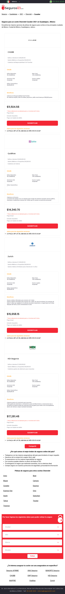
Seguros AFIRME (12, 571)
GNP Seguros (32, 576)
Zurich (52, 581)
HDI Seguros (52, 576)
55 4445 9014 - (32, 591)
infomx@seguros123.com (46, 591)
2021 (21, 14)
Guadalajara (13, 14)
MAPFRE (12, 581)
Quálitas (32, 581)
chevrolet (29, 14)
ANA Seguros (32, 571)
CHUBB (12, 576)
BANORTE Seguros (52, 571)
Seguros (4, 14)
